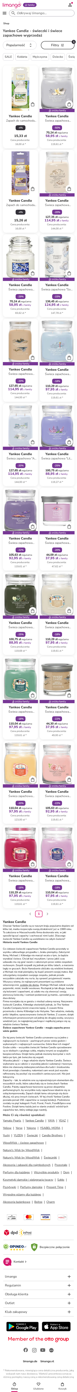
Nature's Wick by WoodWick (21, 1150)
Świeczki (32, 1135)
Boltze (38, 1202)
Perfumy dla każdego (16, 1172)
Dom (66, 1172)
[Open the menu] (4, 13)
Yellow (7, 1128)
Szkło (60, 1180)
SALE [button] (8, 57)
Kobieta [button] (22, 57)
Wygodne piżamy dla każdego (22, 1194)
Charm (50, 1202)
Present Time (54, 1187)
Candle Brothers (52, 1135)
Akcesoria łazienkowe (16, 1202)
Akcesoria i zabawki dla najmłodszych (27, 1165)
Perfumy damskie (31, 1187)
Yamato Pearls (12, 1121)
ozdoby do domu (29, 985)
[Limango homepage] (11, 5)
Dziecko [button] (58, 57)
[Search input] (41, 13)
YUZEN (18, 1135)
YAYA (51, 1121)
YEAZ (62, 1121)
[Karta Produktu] (20, 107)
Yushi (6, 1135)
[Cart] (32, 104)
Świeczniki (50, 1158)
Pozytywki (9, 1187)
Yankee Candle (34, 1121)
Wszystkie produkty (46, 1172)
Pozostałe (61, 1165)
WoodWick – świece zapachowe (23, 1143)
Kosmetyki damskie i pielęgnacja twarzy (28, 1180)
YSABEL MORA (50, 1128)
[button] (20, 45)
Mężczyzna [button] (40, 57)
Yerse (19, 1128)
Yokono (31, 1128)
